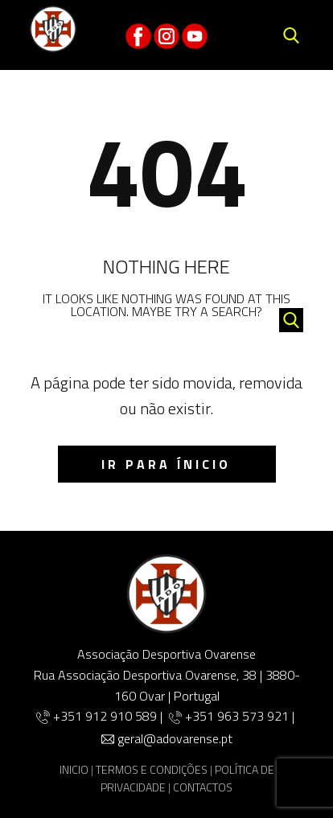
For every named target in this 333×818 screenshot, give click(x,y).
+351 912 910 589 (106, 716)
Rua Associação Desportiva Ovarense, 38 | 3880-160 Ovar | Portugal (167, 685)
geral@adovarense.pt (174, 738)
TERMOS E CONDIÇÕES (152, 769)
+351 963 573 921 (237, 716)
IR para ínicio (166, 464)
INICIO (74, 769)
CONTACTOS (202, 787)
